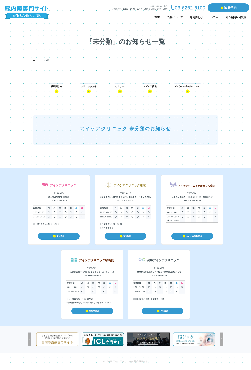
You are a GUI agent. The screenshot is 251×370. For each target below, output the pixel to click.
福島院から (56, 86)
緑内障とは (196, 17)
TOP (157, 17)
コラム (214, 17)
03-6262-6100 (190, 7)
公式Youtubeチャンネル (187, 86)
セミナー (119, 86)
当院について (175, 17)
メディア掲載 (150, 86)
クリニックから (89, 86)
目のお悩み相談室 (235, 17)
